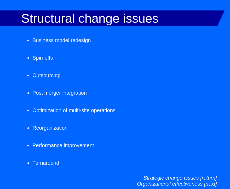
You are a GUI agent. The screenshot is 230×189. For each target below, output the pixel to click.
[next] (210, 184)
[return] (208, 178)
